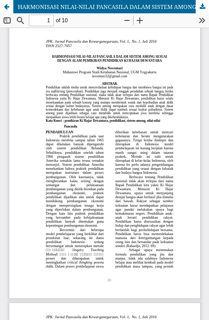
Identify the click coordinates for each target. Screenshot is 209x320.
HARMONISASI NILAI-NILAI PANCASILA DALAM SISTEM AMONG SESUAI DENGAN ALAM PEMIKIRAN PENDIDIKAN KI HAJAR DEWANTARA (113, 7)
